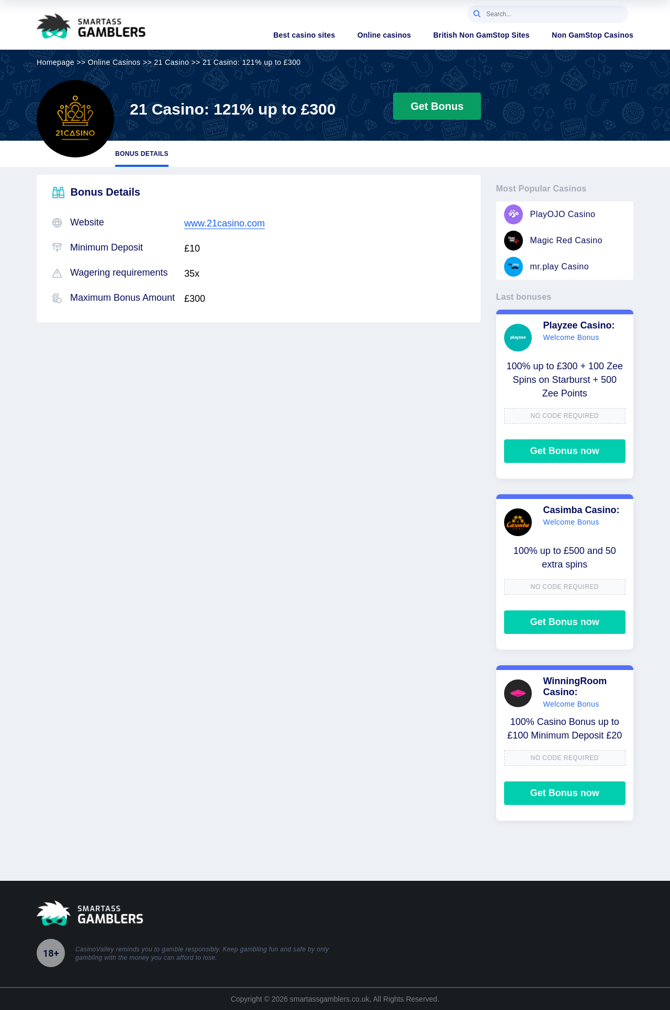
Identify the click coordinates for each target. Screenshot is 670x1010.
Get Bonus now (564, 451)
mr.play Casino (546, 267)
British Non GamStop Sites (481, 35)
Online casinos (384, 35)
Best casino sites (304, 35)
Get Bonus (436, 106)
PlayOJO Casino (550, 214)
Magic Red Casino (553, 241)
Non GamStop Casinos (592, 35)
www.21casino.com (224, 224)
